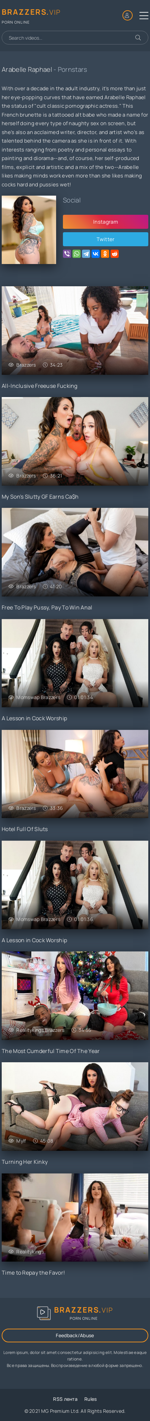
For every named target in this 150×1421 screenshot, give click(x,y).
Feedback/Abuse (75, 1335)
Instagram (105, 221)
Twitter (105, 239)
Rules (90, 1399)
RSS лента (65, 1399)
